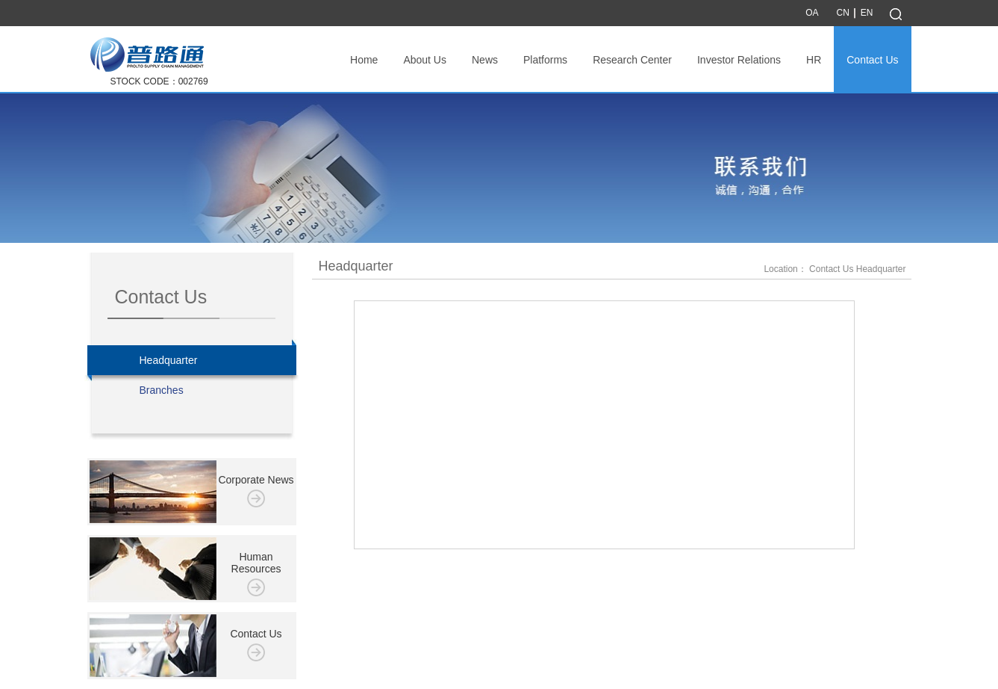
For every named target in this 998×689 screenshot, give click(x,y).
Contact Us (872, 60)
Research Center (632, 60)
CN (842, 12)
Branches (162, 390)
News (485, 60)
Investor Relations (739, 60)
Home (364, 60)
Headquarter (191, 360)
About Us (424, 60)
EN (867, 12)
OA (811, 12)
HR (813, 60)
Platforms (545, 60)
